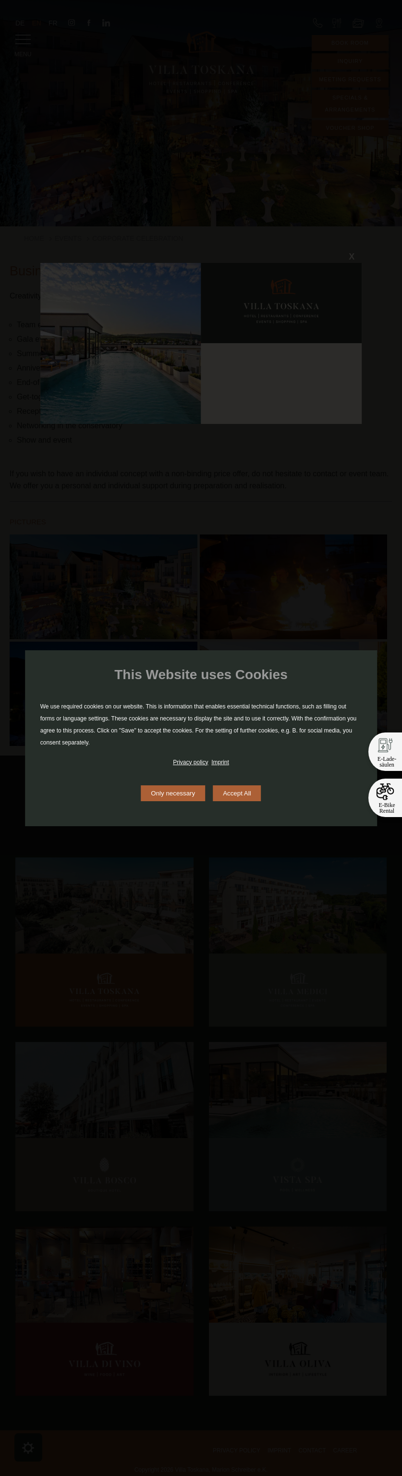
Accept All (237, 793)
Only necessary (173, 793)
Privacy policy (190, 762)
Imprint (220, 762)
